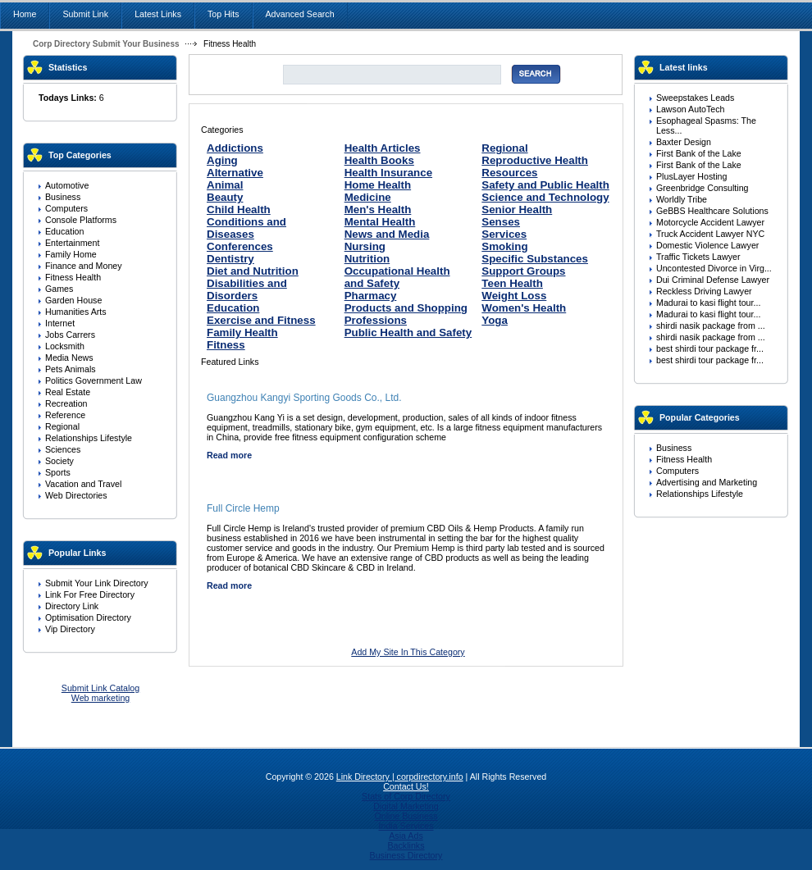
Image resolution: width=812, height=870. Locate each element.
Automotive (67, 185)
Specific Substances (534, 259)
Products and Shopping (406, 308)
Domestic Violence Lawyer (707, 245)
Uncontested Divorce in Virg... (714, 268)
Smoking (504, 246)
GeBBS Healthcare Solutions (712, 211)
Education (64, 231)
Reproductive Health (534, 160)
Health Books (379, 160)
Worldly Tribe (681, 199)
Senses (500, 222)
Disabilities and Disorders (247, 289)
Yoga (494, 320)
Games (59, 289)
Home (24, 14)
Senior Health (516, 209)
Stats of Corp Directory (406, 796)
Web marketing (100, 698)
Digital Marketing (405, 806)
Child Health (239, 209)
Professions (375, 320)
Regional (62, 426)
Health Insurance (388, 172)
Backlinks (405, 845)
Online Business (405, 816)
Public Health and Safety (408, 332)
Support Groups (523, 271)
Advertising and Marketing (706, 482)
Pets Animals (70, 369)
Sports (58, 472)
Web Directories (76, 495)
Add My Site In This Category (407, 652)
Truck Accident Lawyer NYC (710, 234)
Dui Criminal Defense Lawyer (712, 280)
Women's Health (523, 308)
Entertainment (72, 243)
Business (62, 197)
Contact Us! (406, 786)
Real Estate (67, 392)
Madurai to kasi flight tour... (708, 302)
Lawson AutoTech (690, 109)
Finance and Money (83, 266)
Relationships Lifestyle (88, 438)
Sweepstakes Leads (695, 97)
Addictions (235, 148)
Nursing (364, 246)
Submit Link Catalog (100, 688)
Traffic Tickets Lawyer (698, 257)
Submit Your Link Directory (96, 583)
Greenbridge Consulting (702, 188)
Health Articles (382, 148)
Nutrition (367, 259)
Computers (66, 208)
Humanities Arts (76, 312)
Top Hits (223, 14)
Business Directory (406, 855)
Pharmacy (370, 295)
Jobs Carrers (70, 334)
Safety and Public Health (545, 185)
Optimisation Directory (88, 617)
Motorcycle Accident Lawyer (710, 222)
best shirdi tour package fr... (710, 348)
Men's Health (378, 209)
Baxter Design (683, 142)
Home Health (377, 185)
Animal (225, 185)
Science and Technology (545, 197)
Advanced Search (300, 14)
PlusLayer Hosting (691, 176)
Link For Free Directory (90, 594)
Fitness (226, 345)
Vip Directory (70, 629)
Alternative (235, 172)
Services (504, 234)
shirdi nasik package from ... (710, 325)
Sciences (62, 449)
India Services (406, 826)
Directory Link (71, 606)
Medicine (367, 197)
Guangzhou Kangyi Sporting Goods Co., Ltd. (304, 397)
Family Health (242, 332)
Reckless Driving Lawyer (704, 291)
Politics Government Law (93, 380)
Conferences (240, 246)
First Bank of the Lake (698, 153)
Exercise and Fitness (261, 320)
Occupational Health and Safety (397, 277)
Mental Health (380, 222)
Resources (509, 172)
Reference (65, 415)
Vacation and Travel (83, 484)
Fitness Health (73, 277)
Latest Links (158, 14)
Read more (229, 455)
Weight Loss (513, 295)
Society (59, 461)
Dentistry (230, 259)
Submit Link (85, 14)
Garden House (73, 300)
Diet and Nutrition (253, 271)
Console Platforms (80, 220)
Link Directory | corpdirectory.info (399, 776)
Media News (69, 357)
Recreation (66, 403)
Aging (222, 160)
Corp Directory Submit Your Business (106, 43)
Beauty (225, 197)
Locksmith (64, 346)
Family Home (71, 254)
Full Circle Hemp (243, 508)
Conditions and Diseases (246, 228)
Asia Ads (405, 835)
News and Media (387, 234)
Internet (60, 323)
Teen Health (512, 283)
